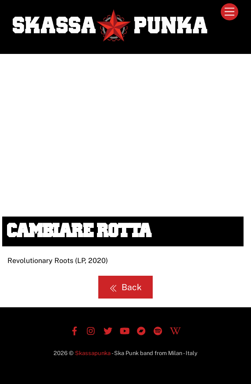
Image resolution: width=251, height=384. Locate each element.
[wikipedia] (174, 330)
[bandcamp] (141, 330)
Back (125, 287)
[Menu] (229, 12)
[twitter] (107, 330)
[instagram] (91, 330)
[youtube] (124, 330)
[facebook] (74, 330)
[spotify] (158, 330)
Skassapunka (93, 353)
